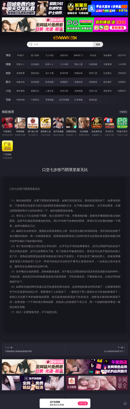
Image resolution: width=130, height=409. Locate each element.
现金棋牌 (107, 55)
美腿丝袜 (79, 82)
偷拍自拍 (35, 73)
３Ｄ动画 (64, 64)
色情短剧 (93, 99)
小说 (8, 90)
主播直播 (107, 64)
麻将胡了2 (78, 55)
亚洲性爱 (21, 73)
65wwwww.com (65, 37)
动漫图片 (64, 82)
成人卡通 (49, 73)
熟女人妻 (79, 64)
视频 (8, 64)
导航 (8, 99)
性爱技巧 (122, 90)
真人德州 (35, 55)
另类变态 (122, 73)
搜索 (98, 44)
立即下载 (82, 403)
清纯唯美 (93, 82)
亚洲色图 (35, 82)
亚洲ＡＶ (21, 64)
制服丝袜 (79, 73)
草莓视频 (49, 99)
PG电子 (20, 55)
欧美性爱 (64, 73)
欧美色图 (49, 82)
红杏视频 (79, 99)
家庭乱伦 (35, 90)
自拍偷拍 (35, 64)
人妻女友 (49, 90)
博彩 (8, 55)
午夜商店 (35, 99)
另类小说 (93, 90)
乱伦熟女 (107, 73)
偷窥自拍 (21, 82)
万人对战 (49, 55)
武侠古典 (64, 90)
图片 (8, 82)
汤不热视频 (64, 99)
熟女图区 (107, 82)
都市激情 (21, 90)
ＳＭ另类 (122, 64)
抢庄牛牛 (122, 55)
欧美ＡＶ (49, 64)
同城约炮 (21, 99)
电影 (8, 73)
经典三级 (93, 73)
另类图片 (122, 82)
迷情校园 (79, 90)
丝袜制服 (93, 64)
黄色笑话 (107, 90)
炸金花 (93, 55)
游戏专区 (64, 55)
